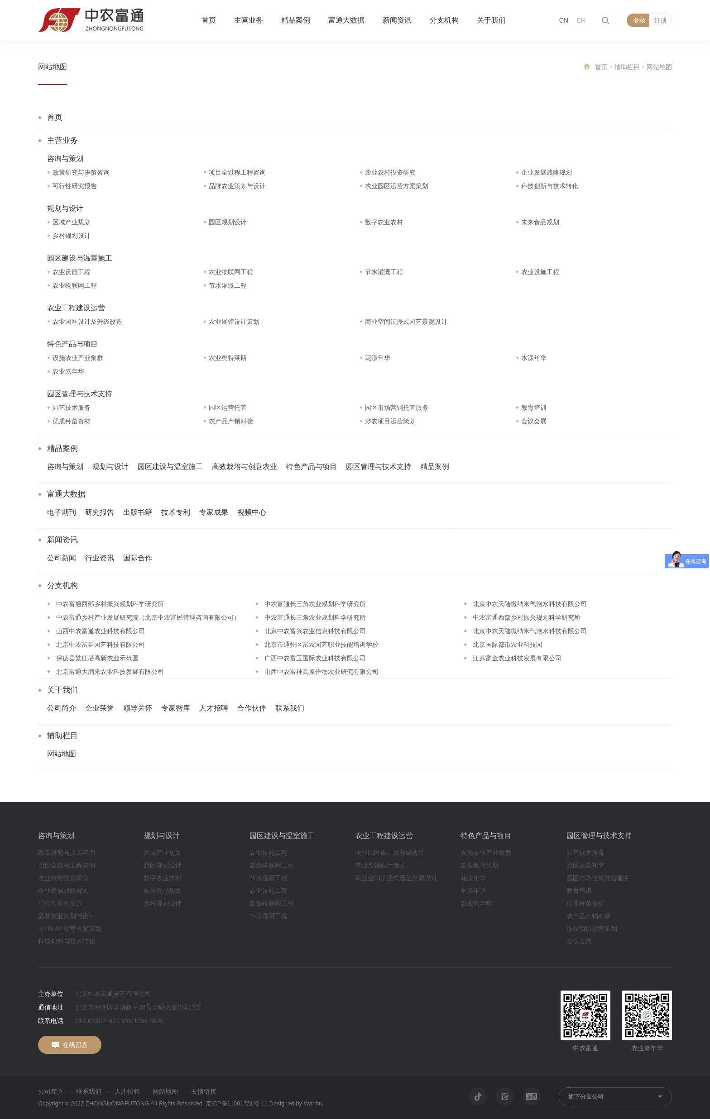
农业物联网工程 (231, 271)
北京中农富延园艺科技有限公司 (100, 644)
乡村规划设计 (72, 235)
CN (563, 20)
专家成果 (213, 512)
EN (581, 20)
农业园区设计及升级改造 (87, 321)
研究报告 (99, 512)
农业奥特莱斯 (228, 357)
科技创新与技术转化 (549, 186)
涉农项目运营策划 (390, 421)
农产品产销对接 (231, 421)
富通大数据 (346, 20)
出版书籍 (137, 512)
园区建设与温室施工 (79, 258)
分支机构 (444, 20)
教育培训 (534, 407)
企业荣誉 (99, 708)
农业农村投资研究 (390, 172)
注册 (660, 20)
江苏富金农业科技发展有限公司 (517, 658)
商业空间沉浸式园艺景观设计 (406, 321)
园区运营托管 (228, 407)
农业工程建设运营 (76, 308)
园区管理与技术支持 (79, 394)
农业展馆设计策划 (234, 321)
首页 (208, 20)
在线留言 (75, 1044)
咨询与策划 (65, 158)
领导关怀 (137, 708)
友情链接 (203, 1091)
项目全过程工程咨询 (237, 172)
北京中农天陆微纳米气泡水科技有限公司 (530, 603)
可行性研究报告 (75, 186)
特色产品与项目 (72, 344)
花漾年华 (377, 357)
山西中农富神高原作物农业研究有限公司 (321, 671)
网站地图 (52, 67)
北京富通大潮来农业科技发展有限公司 (110, 671)
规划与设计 (65, 208)
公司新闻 (61, 558)
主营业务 (248, 20)
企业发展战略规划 (546, 172)
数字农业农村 (384, 222)
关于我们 (491, 20)
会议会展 (534, 421)
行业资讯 (99, 558)
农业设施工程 (72, 271)
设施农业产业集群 (78, 357)
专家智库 (175, 708)
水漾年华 (534, 357)
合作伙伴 (251, 708)
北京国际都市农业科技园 (507, 644)
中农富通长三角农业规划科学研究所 (315, 603)
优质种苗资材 (72, 421)
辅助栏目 (627, 67)
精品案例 (295, 20)
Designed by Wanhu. (296, 1103)
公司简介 (61, 708)
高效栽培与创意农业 (244, 466)
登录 (639, 20)
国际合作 (137, 558)
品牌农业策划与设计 (237, 186)
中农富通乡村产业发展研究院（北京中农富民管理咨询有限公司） (148, 617)
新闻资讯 (397, 20)
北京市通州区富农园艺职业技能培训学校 (321, 644)
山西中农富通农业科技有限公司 (100, 631)
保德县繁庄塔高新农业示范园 (97, 658)
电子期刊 (61, 512)
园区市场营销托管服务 (396, 407)
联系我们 (289, 708)
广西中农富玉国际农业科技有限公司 (315, 658)
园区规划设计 (228, 222)
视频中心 (251, 512)
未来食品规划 (540, 222)
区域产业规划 (72, 222)
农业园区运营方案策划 (396, 186)
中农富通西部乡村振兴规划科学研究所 (110, 603)
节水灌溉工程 (384, 271)
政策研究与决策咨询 (81, 172)
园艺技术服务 (72, 407)
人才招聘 (213, 708)
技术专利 (175, 512)
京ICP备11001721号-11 (237, 1103)
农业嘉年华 (68, 371)
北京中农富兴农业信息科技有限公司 (315, 631)
